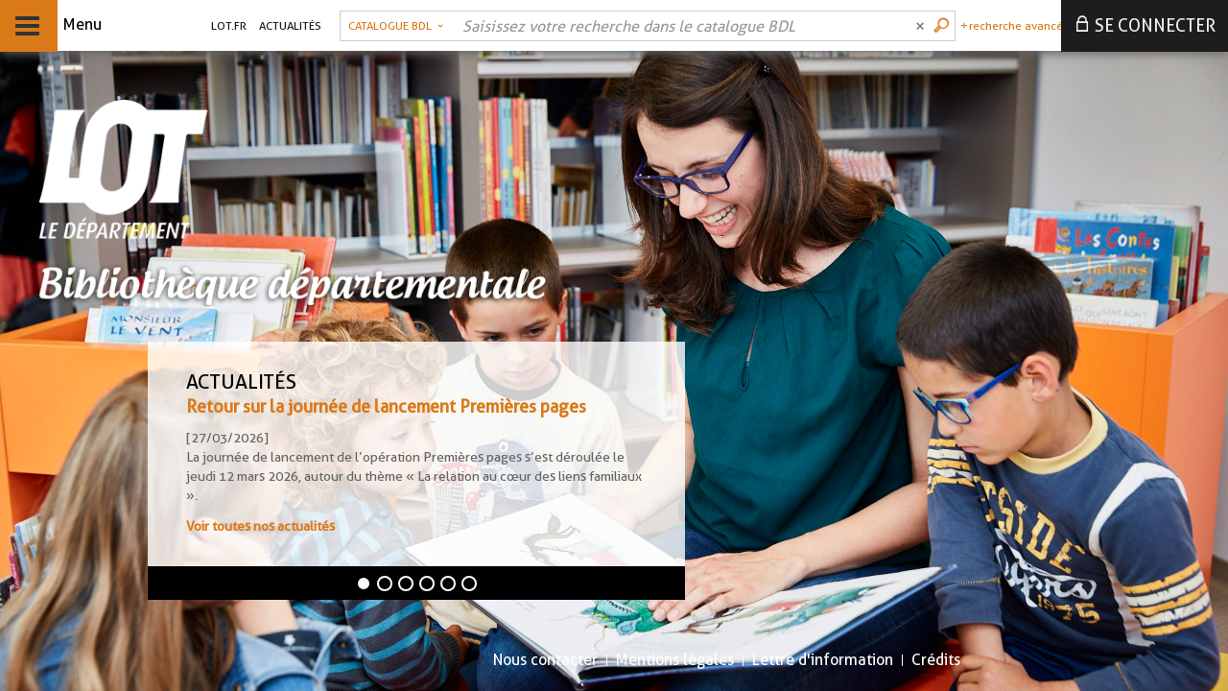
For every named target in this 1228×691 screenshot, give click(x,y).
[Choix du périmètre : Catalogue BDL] (396, 26)
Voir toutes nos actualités (260, 526)
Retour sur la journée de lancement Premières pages (386, 406)
